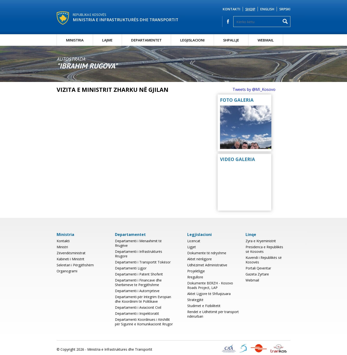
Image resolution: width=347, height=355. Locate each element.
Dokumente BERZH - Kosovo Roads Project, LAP (210, 285)
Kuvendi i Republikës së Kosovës (264, 259)
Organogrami (67, 271)
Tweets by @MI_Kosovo (254, 89)
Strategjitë (195, 299)
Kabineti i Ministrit (70, 259)
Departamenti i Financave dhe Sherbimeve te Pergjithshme (138, 282)
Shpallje (231, 40)
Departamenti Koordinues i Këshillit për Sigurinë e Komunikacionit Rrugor (144, 321)
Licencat (193, 241)
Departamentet (146, 40)
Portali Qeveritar (258, 268)
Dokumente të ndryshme (206, 253)
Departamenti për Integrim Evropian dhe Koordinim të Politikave (143, 299)
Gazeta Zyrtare (257, 274)
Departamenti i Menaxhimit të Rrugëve (138, 243)
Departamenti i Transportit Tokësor (143, 262)
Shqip (250, 9)
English (267, 9)
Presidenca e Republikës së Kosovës (264, 249)
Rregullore (195, 277)
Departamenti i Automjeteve (137, 290)
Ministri (62, 247)
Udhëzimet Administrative (207, 265)
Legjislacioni (192, 40)
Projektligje (196, 271)
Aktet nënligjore (199, 259)
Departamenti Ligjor (131, 268)
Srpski (284, 9)
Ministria (75, 40)
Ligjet (191, 247)
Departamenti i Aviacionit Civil (138, 307)
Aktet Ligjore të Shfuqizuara (209, 293)
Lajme (107, 40)
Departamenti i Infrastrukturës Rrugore (138, 253)
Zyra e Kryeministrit (261, 241)
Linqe (251, 234)
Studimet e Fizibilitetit (203, 305)
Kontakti (231, 9)
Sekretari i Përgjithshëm (75, 265)
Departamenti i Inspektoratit (137, 313)
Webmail (266, 40)
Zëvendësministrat (71, 253)
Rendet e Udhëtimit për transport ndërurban (213, 314)
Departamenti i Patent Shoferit (139, 274)
